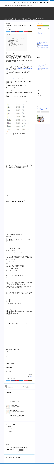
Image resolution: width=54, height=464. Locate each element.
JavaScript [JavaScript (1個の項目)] (46, 109)
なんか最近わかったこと (13, 405)
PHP (9, 23)
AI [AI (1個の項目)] (37, 108)
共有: (9, 47)
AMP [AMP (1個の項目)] (40, 108)
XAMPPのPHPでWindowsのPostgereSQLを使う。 (42, 47)
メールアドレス (18, 441)
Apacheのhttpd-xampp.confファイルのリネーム (13, 40)
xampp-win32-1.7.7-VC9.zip (11, 78)
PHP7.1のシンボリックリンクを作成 (12, 45)
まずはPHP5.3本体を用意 (11, 42)
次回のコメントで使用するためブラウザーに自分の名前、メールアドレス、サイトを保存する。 (18, 447)
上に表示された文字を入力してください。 (14, 449)
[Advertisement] (27, 12)
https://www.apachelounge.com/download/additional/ (21, 164)
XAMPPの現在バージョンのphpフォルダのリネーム (14, 39)
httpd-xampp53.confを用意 (11, 43)
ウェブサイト (7, 444)
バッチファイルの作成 (11, 46)
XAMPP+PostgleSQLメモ (13, 410)
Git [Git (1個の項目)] (46, 108)
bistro (31, 376)
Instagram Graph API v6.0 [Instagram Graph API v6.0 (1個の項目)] (40, 109)
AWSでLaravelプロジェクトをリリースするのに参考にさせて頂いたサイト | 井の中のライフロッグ (43, 81)
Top (7, 23)
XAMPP (31, 374)
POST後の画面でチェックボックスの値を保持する (42, 45)
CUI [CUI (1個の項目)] (43, 108)
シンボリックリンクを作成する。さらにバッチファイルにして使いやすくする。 (16, 44)
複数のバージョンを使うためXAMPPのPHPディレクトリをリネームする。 (16, 38)
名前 (7, 441)
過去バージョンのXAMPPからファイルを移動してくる (13, 41)
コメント (7, 434)
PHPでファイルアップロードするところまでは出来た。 (17, 415)
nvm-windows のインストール (40, 64)
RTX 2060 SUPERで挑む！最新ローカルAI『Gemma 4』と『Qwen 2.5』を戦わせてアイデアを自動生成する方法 (43, 60)
